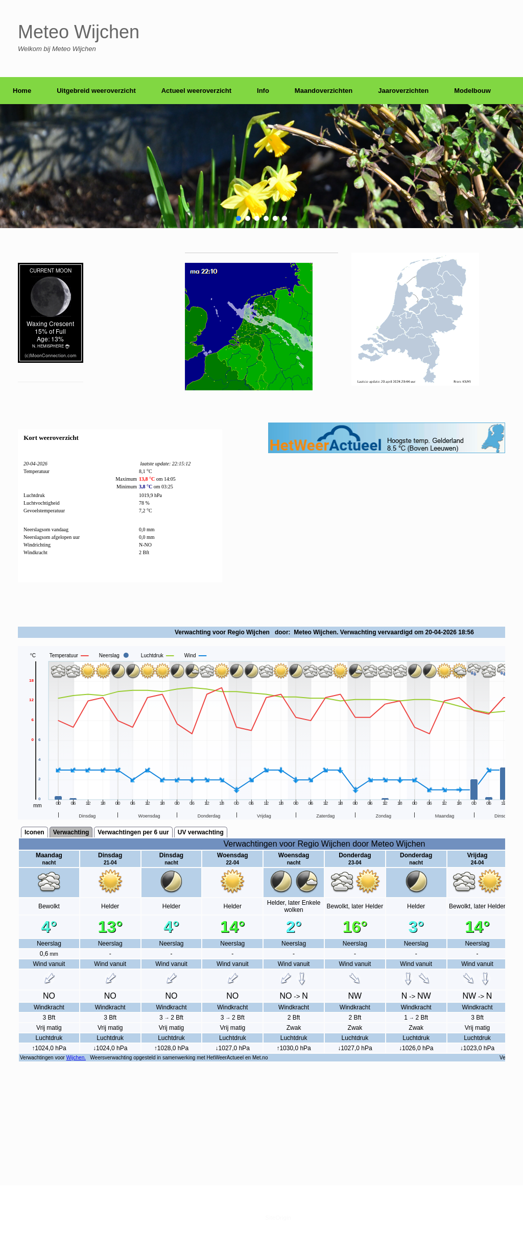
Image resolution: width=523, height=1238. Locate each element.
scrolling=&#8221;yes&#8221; (261, 860)
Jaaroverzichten (403, 90)
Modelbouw (472, 90)
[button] (238, 218)
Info (263, 90)
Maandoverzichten (323, 90)
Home (22, 90)
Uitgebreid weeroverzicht (96, 90)
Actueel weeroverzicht (196, 90)
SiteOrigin (278, 1218)
